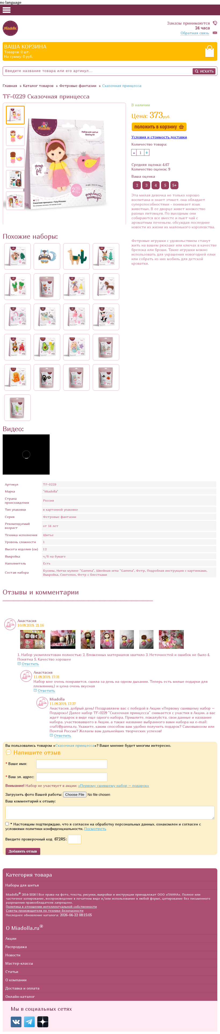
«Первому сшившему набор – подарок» (113, 785)
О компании (16, 982)
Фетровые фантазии (77, 85)
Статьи (11, 974)
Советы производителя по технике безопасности (44, 913)
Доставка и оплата (22, 990)
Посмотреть (95, 831)
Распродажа (16, 949)
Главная (10, 85)
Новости (12, 957)
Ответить (30, 663)
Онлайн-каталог (20, 999)
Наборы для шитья (22, 887)
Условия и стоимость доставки (159, 137)
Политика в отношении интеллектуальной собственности (51, 909)
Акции (10, 940)
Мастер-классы (19, 965)
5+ (174, 185)
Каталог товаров (38, 85)
